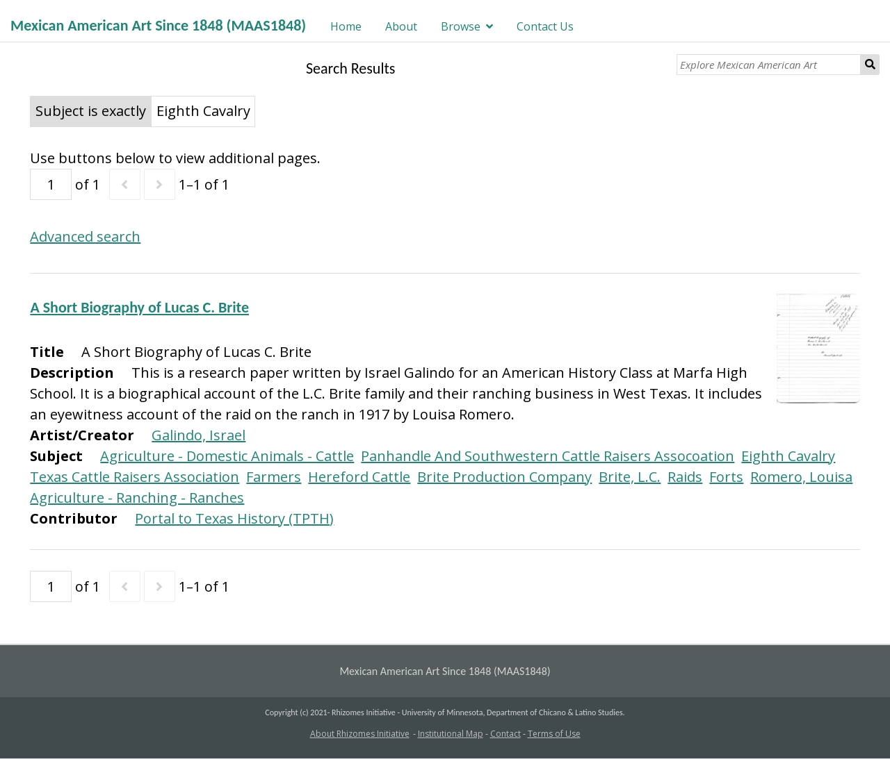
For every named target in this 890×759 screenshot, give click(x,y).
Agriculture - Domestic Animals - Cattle (227, 456)
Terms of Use (554, 734)
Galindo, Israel (198, 435)
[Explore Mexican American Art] (769, 64)
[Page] (51, 184)
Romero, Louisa (801, 476)
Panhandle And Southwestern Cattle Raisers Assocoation (547, 456)
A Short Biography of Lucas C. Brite (139, 307)
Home (346, 26)
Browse (460, 26)
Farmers (273, 476)
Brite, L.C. (630, 476)
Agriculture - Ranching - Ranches (137, 497)
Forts (726, 476)
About (401, 26)
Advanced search (85, 236)
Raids (685, 476)
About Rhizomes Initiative (360, 734)
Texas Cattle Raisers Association (134, 476)
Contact (505, 734)
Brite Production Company (504, 476)
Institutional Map (450, 734)
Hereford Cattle (359, 476)
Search (870, 64)
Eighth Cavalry (788, 456)
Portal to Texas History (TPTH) (234, 518)
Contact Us (545, 26)
